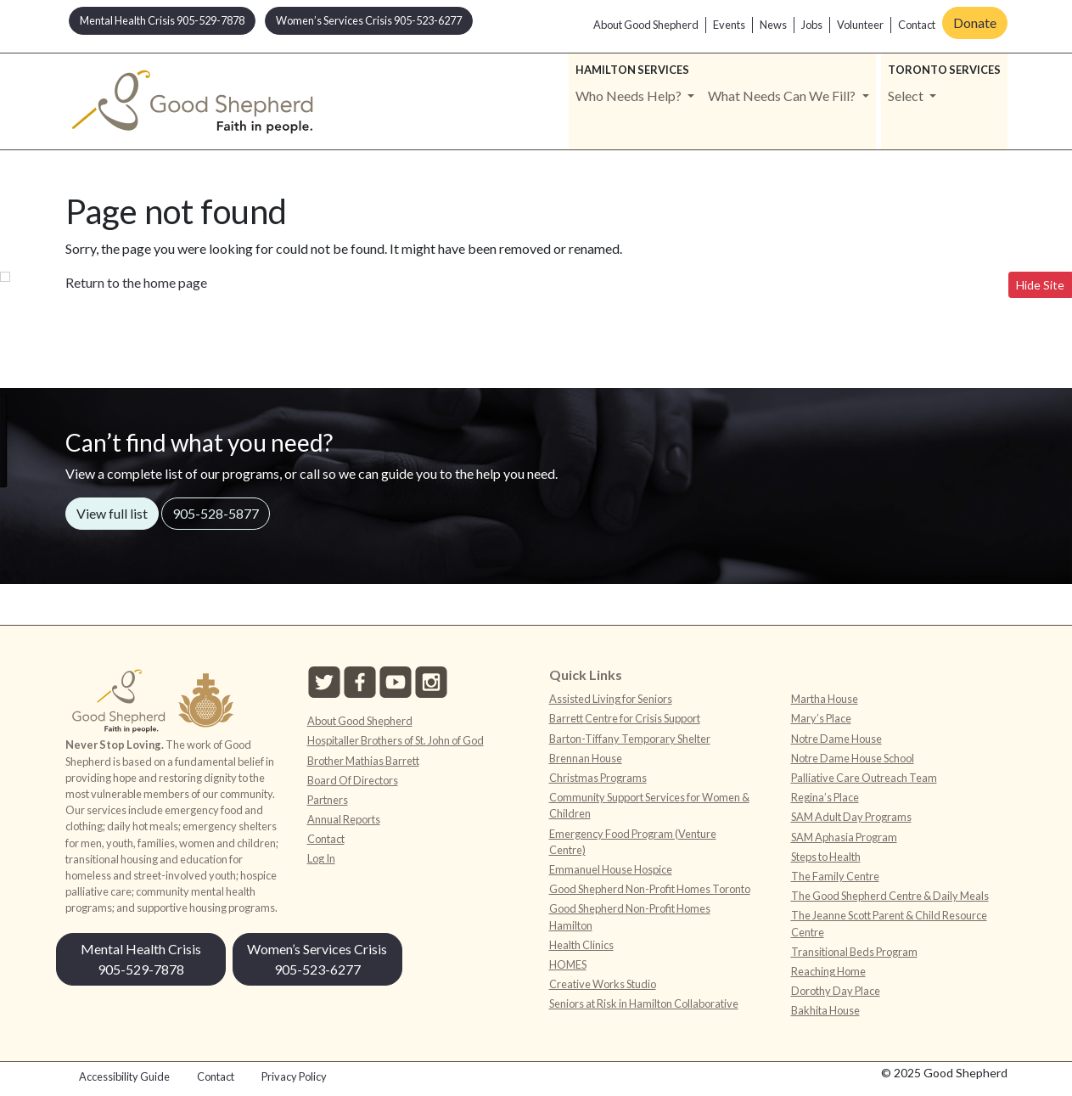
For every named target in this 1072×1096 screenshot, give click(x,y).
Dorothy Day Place (835, 991)
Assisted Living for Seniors (610, 698)
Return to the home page (136, 282)
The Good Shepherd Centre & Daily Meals (890, 895)
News (773, 24)
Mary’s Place (821, 718)
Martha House (824, 698)
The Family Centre (835, 876)
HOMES (568, 964)
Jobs (811, 24)
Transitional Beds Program (854, 951)
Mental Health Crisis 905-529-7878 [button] (162, 20)
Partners (327, 800)
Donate (974, 22)
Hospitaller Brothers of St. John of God (395, 740)
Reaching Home (828, 971)
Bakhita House (825, 1010)
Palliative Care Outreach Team (864, 777)
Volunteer (860, 24)
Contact (916, 24)
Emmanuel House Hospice (610, 869)
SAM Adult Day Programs (851, 816)
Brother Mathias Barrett (363, 760)
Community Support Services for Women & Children (649, 805)
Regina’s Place (825, 797)
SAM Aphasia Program (844, 837)
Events (729, 24)
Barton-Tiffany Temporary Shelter (629, 738)
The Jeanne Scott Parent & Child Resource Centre (889, 923)
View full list (112, 513)
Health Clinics (581, 945)
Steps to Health (826, 856)
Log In (321, 858)
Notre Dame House (836, 738)
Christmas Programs (598, 777)
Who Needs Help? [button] (629, 95)
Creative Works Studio (602, 984)
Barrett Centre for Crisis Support (624, 718)
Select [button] (907, 95)
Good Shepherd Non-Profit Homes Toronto (649, 889)
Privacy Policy (294, 1076)
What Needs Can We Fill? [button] (783, 95)
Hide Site (1040, 285)
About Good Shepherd (646, 24)
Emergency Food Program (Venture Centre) (632, 842)
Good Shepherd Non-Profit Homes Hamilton (629, 916)
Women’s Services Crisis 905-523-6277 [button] (369, 20)
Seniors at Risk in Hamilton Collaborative (643, 1003)
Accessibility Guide (124, 1076)
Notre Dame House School (852, 758)
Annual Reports (343, 819)
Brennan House (585, 758)
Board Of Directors (352, 780)
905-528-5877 (215, 513)
